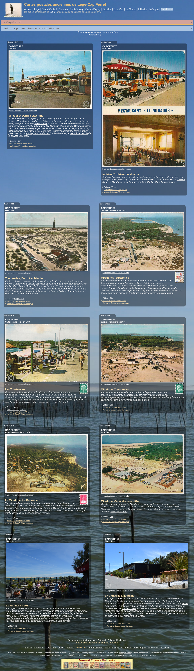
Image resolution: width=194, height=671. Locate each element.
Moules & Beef (129, 608)
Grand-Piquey (93, 9)
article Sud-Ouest (76, 397)
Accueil (28, 9)
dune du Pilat (66, 611)
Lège (37, 9)
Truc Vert (118, 9)
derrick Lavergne (13, 283)
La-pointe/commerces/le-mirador (23, 110)
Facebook (152, 655)
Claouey (63, 9)
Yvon (113, 187)
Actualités (39, 647)
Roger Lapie (19, 299)
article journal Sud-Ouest (38, 133)
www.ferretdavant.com (77, 655)
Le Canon (131, 9)
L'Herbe (142, 9)
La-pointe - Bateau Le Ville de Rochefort (106, 640)
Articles (61, 647)
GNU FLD (98, 655)
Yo (16, 626)
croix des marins (119, 511)
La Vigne (154, 9)
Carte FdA (51, 647)
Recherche (153, 647)
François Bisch (125, 653)
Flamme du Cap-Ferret (16, 410)
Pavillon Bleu (40, 123)
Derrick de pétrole (79, 133)
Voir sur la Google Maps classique (23, 146)
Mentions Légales (127, 655)
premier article (13, 618)
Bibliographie (139, 647)
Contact (165, 647)
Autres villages (95, 647)
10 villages (81, 647)
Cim (19, 141)
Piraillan (107, 9)
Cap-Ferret (167, 9)
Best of (127, 647)
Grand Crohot (49, 9)
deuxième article (34, 618)
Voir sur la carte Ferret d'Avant (22, 143)
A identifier (117, 647)
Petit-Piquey (76, 9)
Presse (70, 647)
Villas (107, 647)
